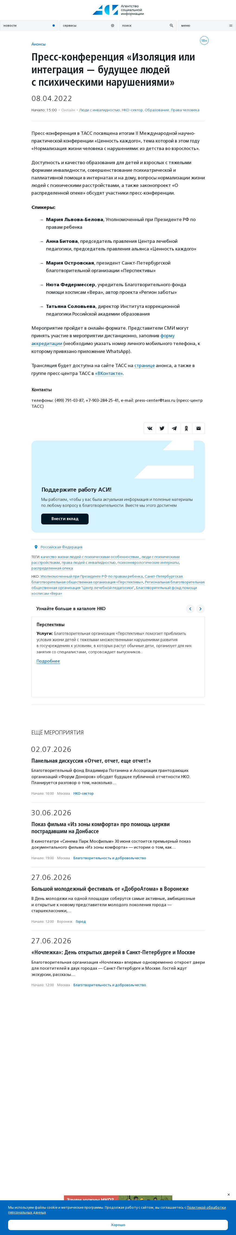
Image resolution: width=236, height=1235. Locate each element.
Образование (157, 110)
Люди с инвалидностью (99, 110)
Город (81, 921)
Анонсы (38, 44)
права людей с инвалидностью (89, 561)
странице (145, 365)
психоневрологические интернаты (148, 561)
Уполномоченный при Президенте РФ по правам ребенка (91, 575)
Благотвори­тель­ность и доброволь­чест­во (109, 857)
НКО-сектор (132, 110)
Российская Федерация (61, 546)
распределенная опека (52, 567)
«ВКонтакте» (109, 372)
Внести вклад (64, 517)
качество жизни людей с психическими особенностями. (90, 555)
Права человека (185, 110)
